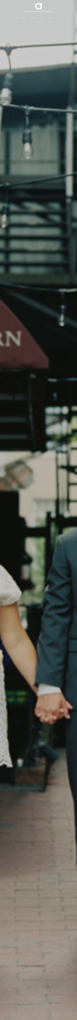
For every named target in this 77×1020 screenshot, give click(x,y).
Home (17, 18)
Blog (43, 18)
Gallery (33, 18)
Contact (58, 18)
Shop (50, 18)
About (24, 18)
